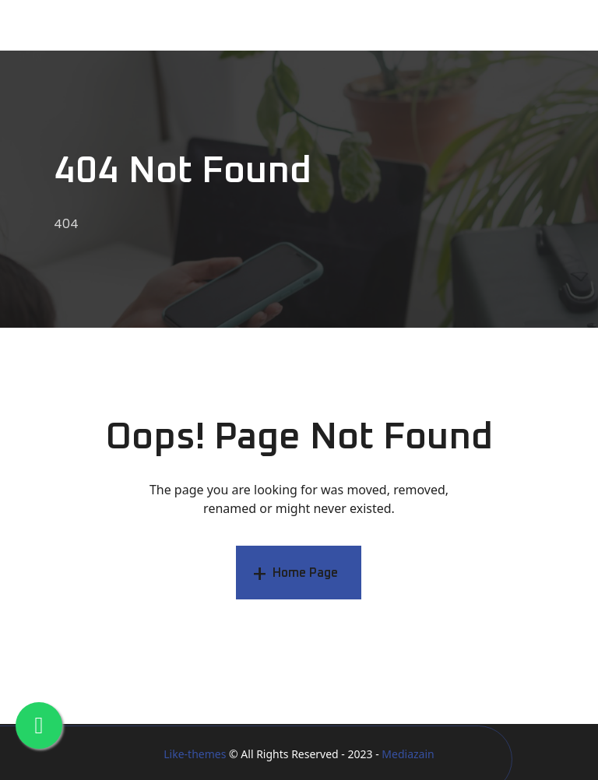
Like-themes (195, 754)
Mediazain (408, 754)
